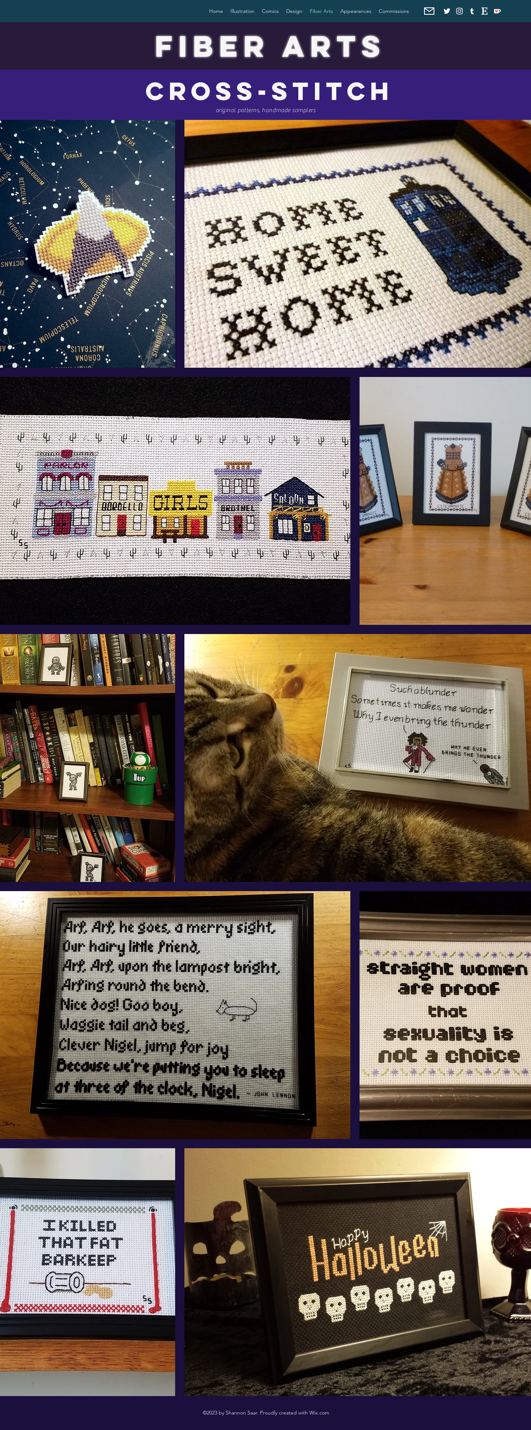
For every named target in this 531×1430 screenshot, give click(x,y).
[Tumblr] (472, 11)
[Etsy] (484, 11)
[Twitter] (446, 11)
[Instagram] (459, 11)
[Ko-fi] (497, 11)
